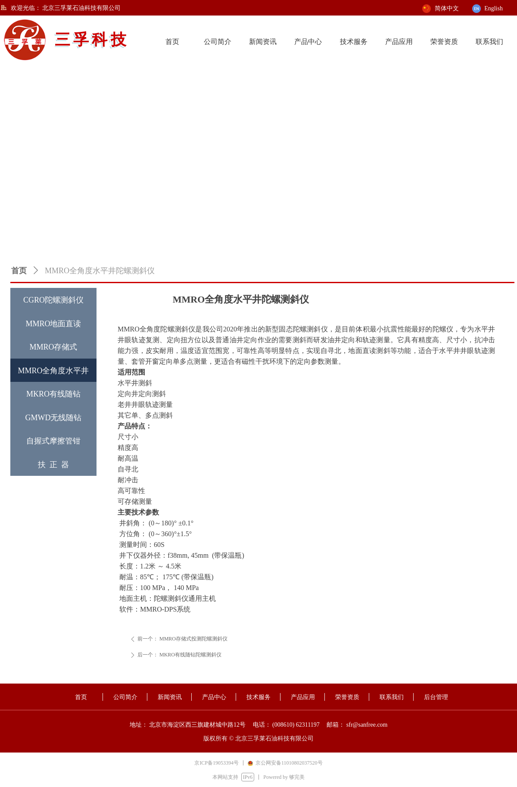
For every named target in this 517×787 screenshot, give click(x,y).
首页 (19, 270)
